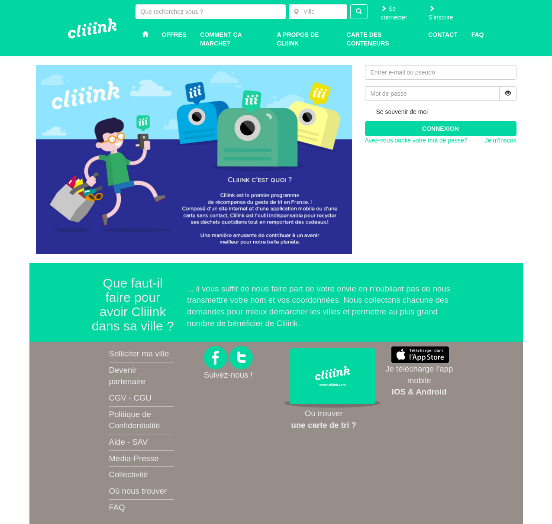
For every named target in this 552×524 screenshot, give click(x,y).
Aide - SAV (128, 441)
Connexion (440, 128)
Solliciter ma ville (139, 353)
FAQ (117, 507)
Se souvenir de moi (396, 112)
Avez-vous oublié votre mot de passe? (416, 140)
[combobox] (318, 11)
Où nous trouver (138, 490)
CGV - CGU (130, 397)
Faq (477, 34)
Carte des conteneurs (368, 39)
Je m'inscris (500, 140)
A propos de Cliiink (298, 39)
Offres (174, 34)
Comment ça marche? (221, 39)
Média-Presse (134, 458)
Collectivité (128, 474)
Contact (442, 34)
